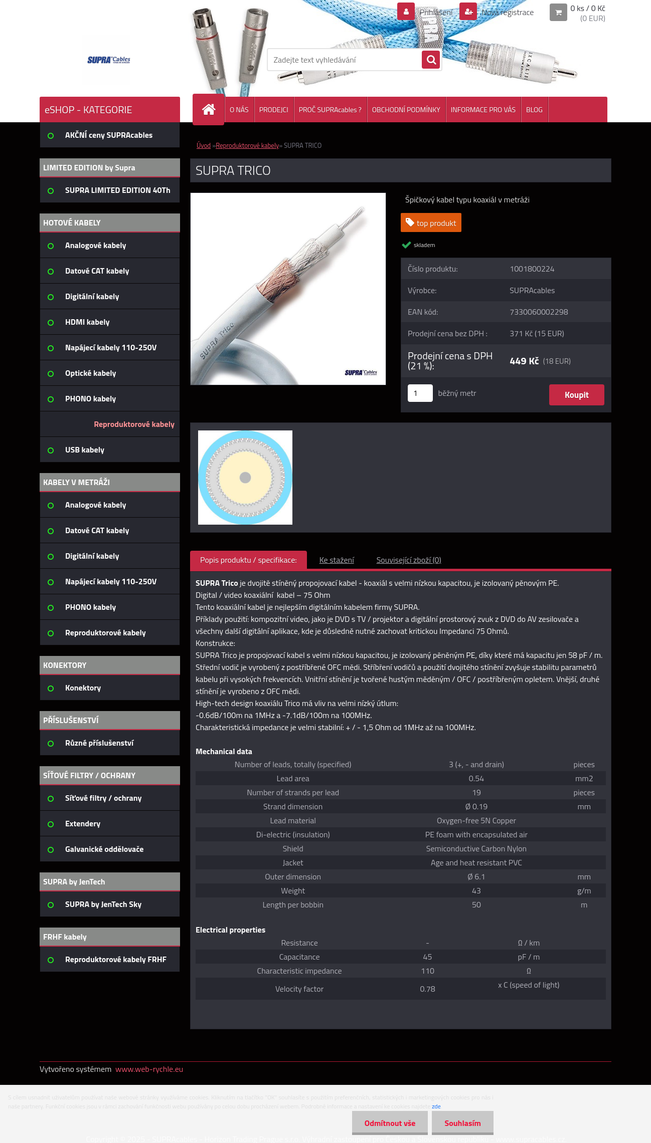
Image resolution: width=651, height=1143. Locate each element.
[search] (431, 60)
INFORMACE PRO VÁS (483, 109)
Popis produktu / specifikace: (248, 560)
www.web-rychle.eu (149, 1069)
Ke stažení (336, 560)
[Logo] (109, 60)
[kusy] (420, 393)
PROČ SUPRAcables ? (330, 109)
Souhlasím (462, 1123)
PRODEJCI (273, 109)
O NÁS (239, 109)
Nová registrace (507, 12)
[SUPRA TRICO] (288, 197)
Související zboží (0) (409, 560)
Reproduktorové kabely (247, 145)
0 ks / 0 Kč (587, 8)
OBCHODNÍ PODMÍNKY (406, 109)
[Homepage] (212, 109)
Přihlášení (436, 12)
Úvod (204, 145)
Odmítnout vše (390, 1123)
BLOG (534, 109)
